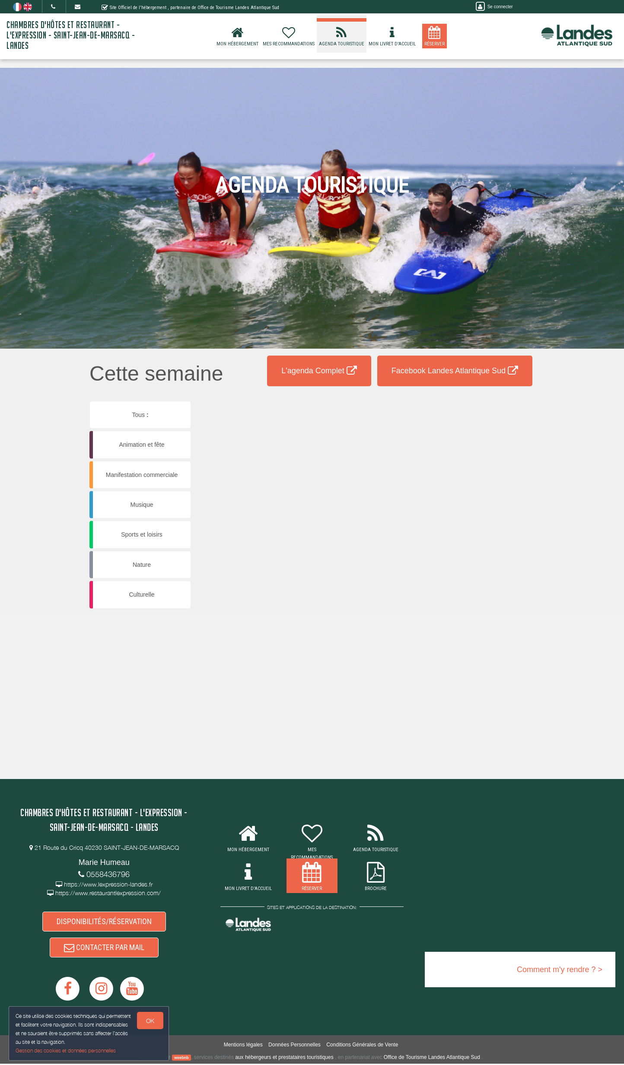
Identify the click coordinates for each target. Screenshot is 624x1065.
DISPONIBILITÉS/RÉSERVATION (104, 921)
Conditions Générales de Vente (362, 1046)
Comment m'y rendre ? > (559, 969)
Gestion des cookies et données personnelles (66, 1050)
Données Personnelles (294, 1046)
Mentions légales (243, 1046)
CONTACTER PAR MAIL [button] (104, 948)
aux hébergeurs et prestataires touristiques (284, 1058)
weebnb (181, 1059)
